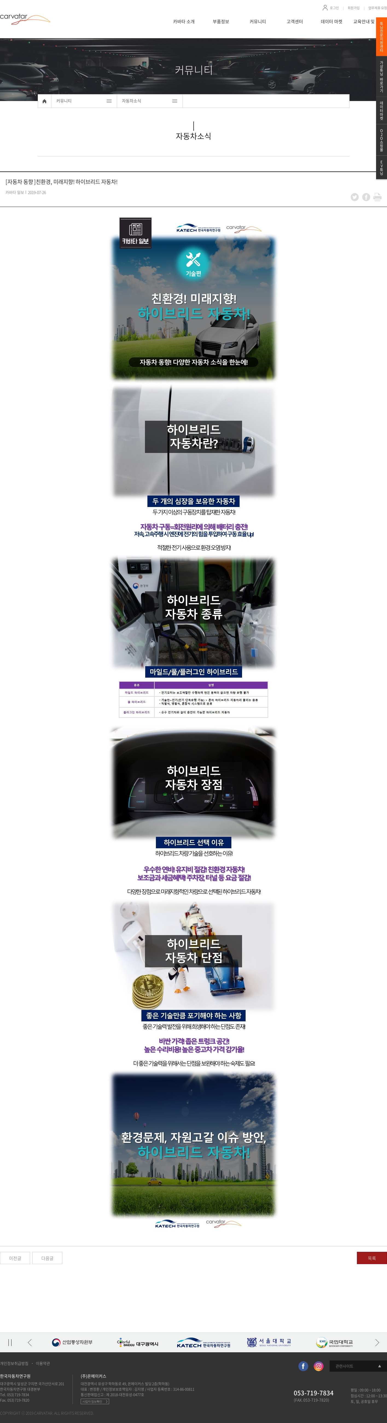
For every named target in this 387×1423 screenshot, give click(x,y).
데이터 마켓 (331, 21)
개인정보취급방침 (14, 1363)
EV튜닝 (381, 167)
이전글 (15, 1258)
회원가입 (354, 7)
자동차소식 (131, 101)
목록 (372, 1258)
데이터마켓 (381, 110)
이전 (29, 1342)
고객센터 (295, 21)
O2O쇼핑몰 (381, 140)
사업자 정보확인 (92, 1401)
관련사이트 (344, 1366)
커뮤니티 (258, 21)
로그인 (334, 7)
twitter (355, 197)
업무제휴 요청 (377, 7)
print (377, 197)
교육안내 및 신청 (368, 21)
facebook (366, 197)
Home (44, 101)
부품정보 (221, 21)
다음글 (47, 1258)
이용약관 (43, 1363)
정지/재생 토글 (10, 1342)
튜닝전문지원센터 (381, 37)
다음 (377, 1342)
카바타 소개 (184, 21)
